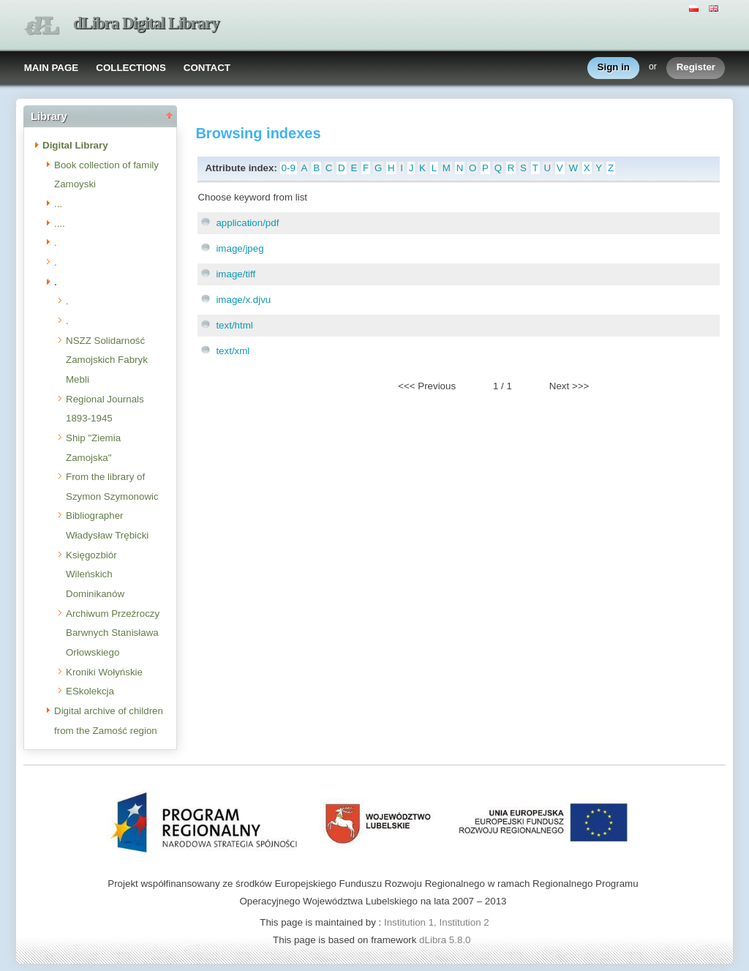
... (58, 203)
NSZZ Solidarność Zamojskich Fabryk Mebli (107, 360)
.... (59, 223)
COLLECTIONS (131, 67)
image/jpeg (239, 248)
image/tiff (235, 274)
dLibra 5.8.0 (446, 939)
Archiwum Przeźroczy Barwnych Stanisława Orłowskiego (112, 633)
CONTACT (207, 67)
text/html (234, 325)
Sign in (614, 67)
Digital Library (75, 145)
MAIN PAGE (51, 67)
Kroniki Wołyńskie (104, 672)
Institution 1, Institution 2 (436, 922)
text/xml (232, 350)
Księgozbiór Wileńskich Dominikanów (95, 574)
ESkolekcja (90, 691)
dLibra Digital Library (146, 23)
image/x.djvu (243, 299)
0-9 (289, 167)
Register (696, 67)
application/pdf (247, 222)
